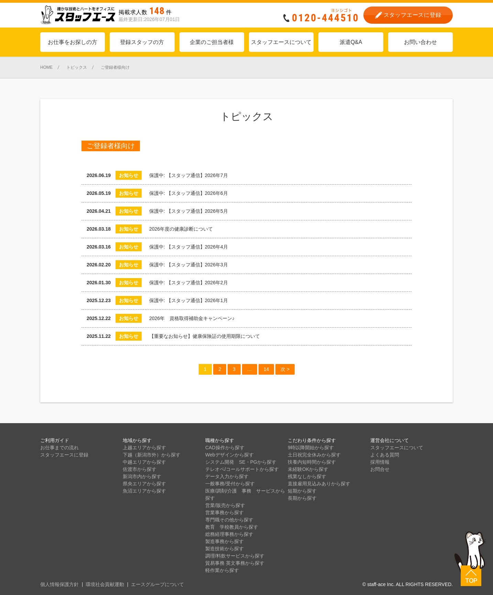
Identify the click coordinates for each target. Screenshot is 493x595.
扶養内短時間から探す (312, 462)
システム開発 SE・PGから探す (240, 462)
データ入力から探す (227, 476)
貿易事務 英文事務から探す (234, 563)
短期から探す (302, 491)
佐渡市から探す (139, 469)
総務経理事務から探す (229, 534)
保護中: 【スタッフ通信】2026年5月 (191, 211)
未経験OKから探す (308, 469)
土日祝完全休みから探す (314, 455)
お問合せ (380, 469)
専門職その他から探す (229, 519)
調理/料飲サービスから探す (234, 556)
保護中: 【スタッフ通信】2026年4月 (191, 247)
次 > (285, 369)
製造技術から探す (224, 548)
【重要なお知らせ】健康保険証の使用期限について (204, 336)
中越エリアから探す (144, 462)
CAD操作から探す (224, 447)
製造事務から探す (224, 541)
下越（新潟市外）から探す (151, 455)
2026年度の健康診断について (181, 229)
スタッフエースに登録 (64, 455)
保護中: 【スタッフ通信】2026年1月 (191, 300)
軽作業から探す (222, 570)
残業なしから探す (307, 476)
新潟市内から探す (142, 476)
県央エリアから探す (144, 483)
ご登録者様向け (111, 146)
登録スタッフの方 (142, 42)
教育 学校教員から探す (231, 527)
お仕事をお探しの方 (72, 42)
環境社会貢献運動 (105, 584)
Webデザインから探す (229, 455)
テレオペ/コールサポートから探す (242, 469)
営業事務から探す (224, 512)
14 (266, 369)
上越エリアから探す (144, 447)
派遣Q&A (351, 42)
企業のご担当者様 (212, 42)
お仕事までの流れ (59, 447)
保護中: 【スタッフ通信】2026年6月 (188, 193)
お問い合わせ (420, 42)
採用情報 (380, 462)
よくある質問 (384, 455)
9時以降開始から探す (311, 447)
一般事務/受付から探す (230, 483)
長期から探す (302, 498)
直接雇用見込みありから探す (319, 483)
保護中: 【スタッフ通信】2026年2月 (191, 282)
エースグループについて (157, 584)
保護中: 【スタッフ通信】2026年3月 (191, 264)
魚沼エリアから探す (144, 491)
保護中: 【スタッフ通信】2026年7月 (191, 175)
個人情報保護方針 (59, 584)
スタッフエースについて (281, 42)
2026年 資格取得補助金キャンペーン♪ (191, 318)
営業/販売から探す (225, 505)
